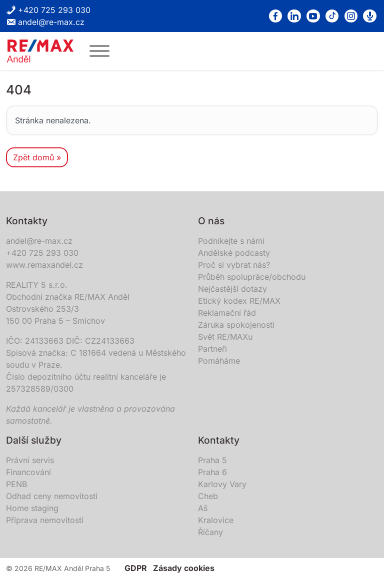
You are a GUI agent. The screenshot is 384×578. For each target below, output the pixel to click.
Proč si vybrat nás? (234, 265)
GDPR (135, 568)
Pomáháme (219, 361)
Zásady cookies (183, 568)
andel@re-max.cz (45, 22)
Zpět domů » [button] (37, 157)
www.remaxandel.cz (44, 265)
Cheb (208, 496)
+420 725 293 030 (48, 10)
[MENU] (100, 51)
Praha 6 (212, 472)
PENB (16, 484)
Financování (28, 472)
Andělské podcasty (234, 253)
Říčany (210, 532)
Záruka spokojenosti (236, 325)
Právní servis (30, 460)
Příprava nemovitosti (45, 520)
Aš (203, 508)
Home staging (32, 508)
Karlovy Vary (222, 484)
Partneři (212, 349)
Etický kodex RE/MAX (239, 301)
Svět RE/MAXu (225, 337)
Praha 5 (212, 460)
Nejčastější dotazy (232, 289)
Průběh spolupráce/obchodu (252, 277)
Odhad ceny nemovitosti (52, 496)
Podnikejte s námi (231, 241)
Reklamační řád (227, 313)
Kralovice (216, 520)
